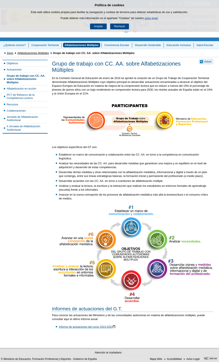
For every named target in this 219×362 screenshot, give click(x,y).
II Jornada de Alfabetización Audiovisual (23, 128)
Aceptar (98, 26)
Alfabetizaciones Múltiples (81, 45)
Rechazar (119, 26)
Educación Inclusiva (179, 45)
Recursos (12, 104)
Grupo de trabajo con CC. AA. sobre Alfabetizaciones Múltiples (26, 79)
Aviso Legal (193, 359)
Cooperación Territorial (45, 45)
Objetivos (12, 63)
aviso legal (151, 18)
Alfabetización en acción (21, 88)
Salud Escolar (204, 45)
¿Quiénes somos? (14, 45)
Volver (208, 61)
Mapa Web (156, 359)
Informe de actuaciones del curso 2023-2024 (86, 326)
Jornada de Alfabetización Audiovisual (22, 118)
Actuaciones (14, 69)
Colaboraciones (16, 110)
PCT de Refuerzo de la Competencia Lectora (20, 96)
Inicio (10, 53)
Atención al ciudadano (108, 352)
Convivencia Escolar (116, 45)
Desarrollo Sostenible (148, 45)
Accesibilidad (174, 359)
